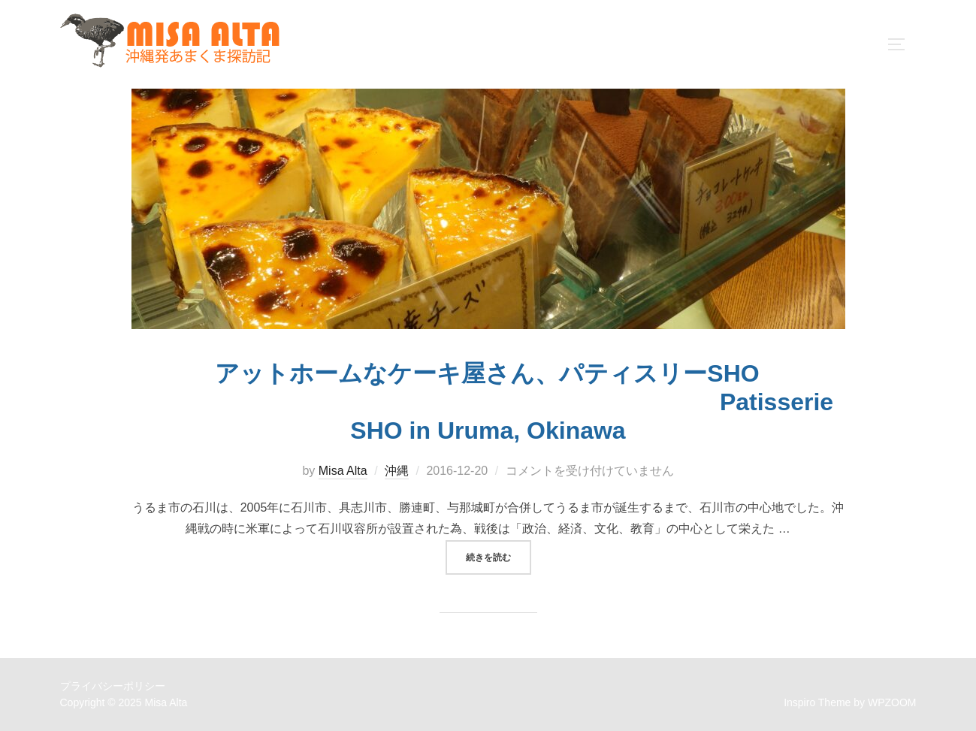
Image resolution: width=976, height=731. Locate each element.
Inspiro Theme (817, 702)
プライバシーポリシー (112, 686)
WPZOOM (892, 702)
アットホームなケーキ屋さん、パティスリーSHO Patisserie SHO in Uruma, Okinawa (488, 402)
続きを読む (498, 555)
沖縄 (397, 470)
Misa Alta (343, 470)
